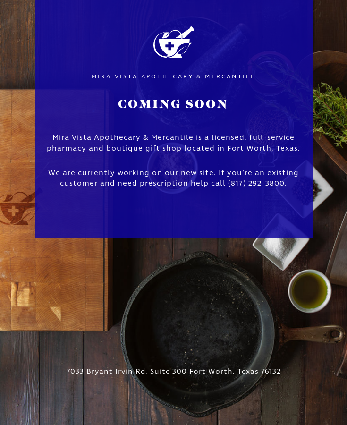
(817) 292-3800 (256, 183)
